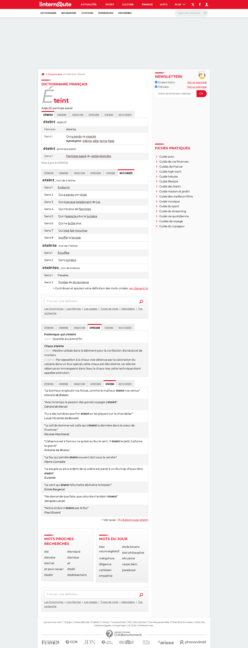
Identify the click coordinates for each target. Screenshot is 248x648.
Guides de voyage (171, 221)
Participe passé (76, 156)
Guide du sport (169, 206)
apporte (71, 216)
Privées (63, 282)
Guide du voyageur (172, 226)
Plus (180, 4)
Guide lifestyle (168, 181)
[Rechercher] (191, 13)
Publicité (95, 622)
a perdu (76, 136)
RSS (130, 622)
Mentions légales (103, 625)
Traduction (77, 115)
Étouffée (63, 253)
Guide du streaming (172, 211)
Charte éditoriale (81, 622)
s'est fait (69, 230)
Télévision (162, 86)
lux (98, 202)
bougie (76, 237)
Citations (87, 13)
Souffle (63, 237)
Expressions (105, 13)
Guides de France (171, 166)
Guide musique (169, 201)
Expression (94, 115)
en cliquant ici (138, 288)
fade (111, 141)
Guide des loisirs (170, 186)
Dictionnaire (48, 13)
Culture (128, 4)
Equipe (68, 622)
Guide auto (166, 156)
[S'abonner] (181, 93)
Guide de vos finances (174, 161)
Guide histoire (168, 176)
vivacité (91, 136)
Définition (48, 173)
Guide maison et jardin (174, 191)
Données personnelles (158, 622)
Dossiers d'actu (165, 82)
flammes (85, 209)
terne (103, 141)
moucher (81, 230)
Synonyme (61, 115)
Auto (163, 4)
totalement (83, 202)
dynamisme (81, 282)
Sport (109, 4)
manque (69, 202)
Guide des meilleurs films (176, 196)
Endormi (64, 187)
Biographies (68, 13)
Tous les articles (118, 622)
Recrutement (140, 622)
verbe (95, 156)
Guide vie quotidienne (174, 216)
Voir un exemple (197, 82)
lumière (92, 216)
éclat (83, 194)
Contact (105, 622)
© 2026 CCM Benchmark (140, 625)
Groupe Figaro (120, 625)
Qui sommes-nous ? (53, 622)
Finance (147, 4)
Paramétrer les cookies (182, 622)
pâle (96, 141)
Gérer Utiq (199, 622)
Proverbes (124, 13)
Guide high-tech (170, 171)
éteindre (105, 156)
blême (87, 141)
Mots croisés (125, 115)
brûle (71, 223)
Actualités (88, 4)
